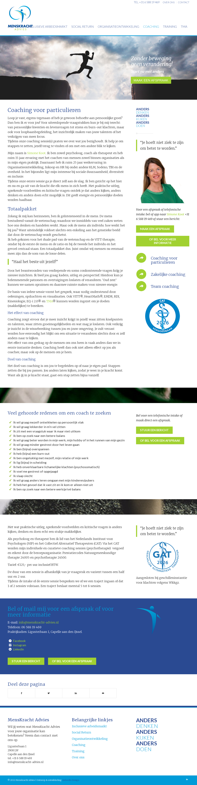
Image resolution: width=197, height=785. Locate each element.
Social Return (81, 732)
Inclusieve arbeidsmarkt (89, 726)
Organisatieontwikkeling (90, 739)
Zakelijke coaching (168, 274)
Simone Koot (36, 153)
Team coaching (165, 286)
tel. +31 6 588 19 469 (147, 2)
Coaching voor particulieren (164, 260)
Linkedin (18, 649)
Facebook (19, 641)
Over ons (78, 757)
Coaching (78, 745)
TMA (49, 301)
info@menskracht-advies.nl (39, 622)
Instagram (19, 645)
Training (78, 751)
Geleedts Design (70, 780)
